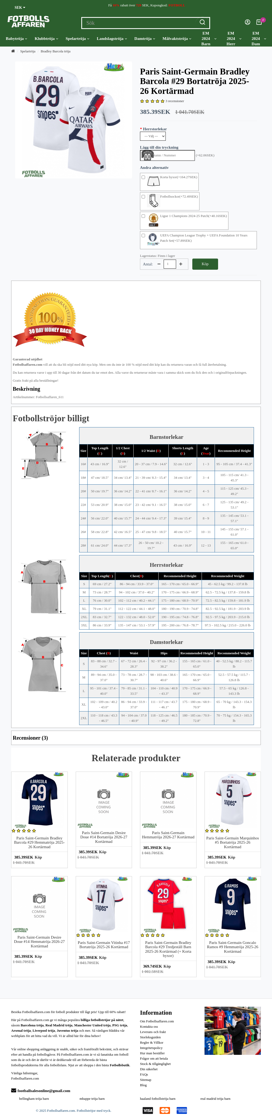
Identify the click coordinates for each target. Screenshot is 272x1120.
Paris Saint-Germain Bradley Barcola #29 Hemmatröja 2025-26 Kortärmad (39, 842)
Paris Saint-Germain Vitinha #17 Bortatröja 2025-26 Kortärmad (104, 944)
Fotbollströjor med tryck (93, 1111)
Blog (143, 1085)
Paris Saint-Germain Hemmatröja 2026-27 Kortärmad (168, 835)
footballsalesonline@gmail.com (40, 1091)
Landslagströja (112, 38)
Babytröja (16, 38)
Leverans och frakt (153, 1032)
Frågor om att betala (154, 1058)
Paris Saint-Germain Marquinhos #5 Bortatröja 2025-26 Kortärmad (232, 842)
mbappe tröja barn (92, 1099)
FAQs (144, 1074)
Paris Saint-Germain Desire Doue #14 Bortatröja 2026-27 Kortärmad (103, 837)
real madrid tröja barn (216, 1099)
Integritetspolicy (151, 1048)
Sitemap (145, 1080)
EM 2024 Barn (208, 38)
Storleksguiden (150, 1037)
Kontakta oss (149, 1027)
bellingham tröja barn (34, 1099)
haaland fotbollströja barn (158, 1099)
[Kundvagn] (259, 24)
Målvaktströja (177, 38)
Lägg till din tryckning (159, 147)
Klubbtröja (46, 38)
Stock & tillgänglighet (155, 1064)
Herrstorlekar (155, 129)
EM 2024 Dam (259, 38)
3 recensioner (174, 101)
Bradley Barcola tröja (55, 51)
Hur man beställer (152, 1053)
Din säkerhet (149, 1069)
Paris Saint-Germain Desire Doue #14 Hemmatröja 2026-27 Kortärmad (39, 941)
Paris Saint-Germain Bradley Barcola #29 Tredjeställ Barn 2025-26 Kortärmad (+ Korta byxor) (168, 949)
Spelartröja (77, 38)
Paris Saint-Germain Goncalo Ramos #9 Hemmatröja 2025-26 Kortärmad (232, 947)
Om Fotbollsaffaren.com (157, 1021)
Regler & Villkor (151, 1042)
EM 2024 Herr (234, 38)
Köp (205, 264)
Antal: (148, 264)
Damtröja (144, 38)
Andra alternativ (154, 167)
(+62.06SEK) (205, 155)
